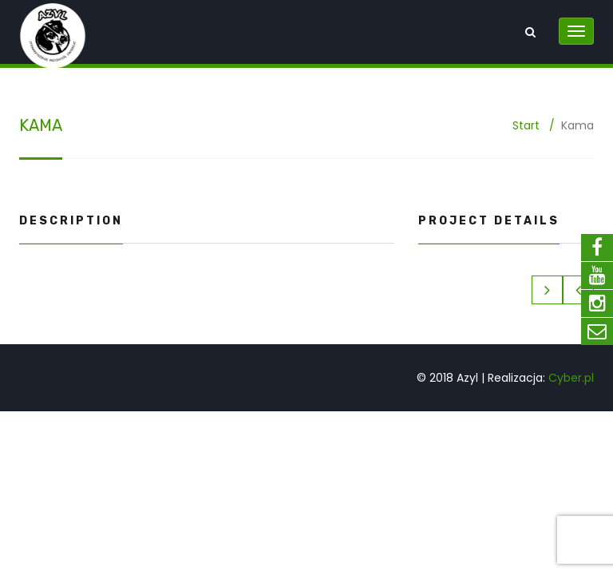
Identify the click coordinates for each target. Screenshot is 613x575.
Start (526, 125)
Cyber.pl (571, 378)
